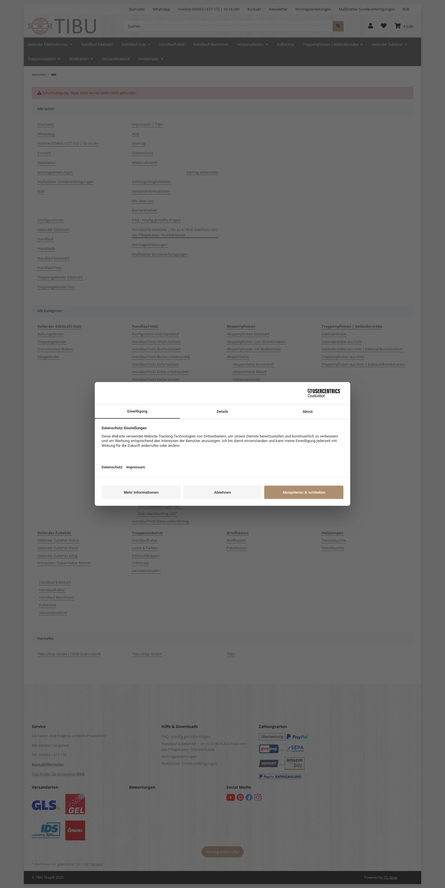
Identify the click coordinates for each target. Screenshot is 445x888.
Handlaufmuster (146, 468)
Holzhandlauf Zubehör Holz (155, 483)
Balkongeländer (50, 333)
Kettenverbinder (247, 379)
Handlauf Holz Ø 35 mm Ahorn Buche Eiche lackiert (175, 439)
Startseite (137, 9)
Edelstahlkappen (146, 555)
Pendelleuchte (334, 540)
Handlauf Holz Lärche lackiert (156, 409)
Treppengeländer (51, 341)
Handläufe (46, 248)
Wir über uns (143, 200)
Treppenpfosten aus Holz (343, 356)
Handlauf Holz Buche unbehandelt (161, 356)
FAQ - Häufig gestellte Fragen (156, 219)
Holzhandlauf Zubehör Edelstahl (159, 475)
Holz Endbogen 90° (154, 490)
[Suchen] (228, 26)
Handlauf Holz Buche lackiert (156, 349)
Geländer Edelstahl (53, 229)
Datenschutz (142, 152)
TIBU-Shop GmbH (147, 653)
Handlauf (45, 238)
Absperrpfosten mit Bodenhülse (254, 349)
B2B (406, 9)
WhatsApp (161, 9)
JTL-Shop (390, 877)
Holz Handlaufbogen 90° (158, 498)
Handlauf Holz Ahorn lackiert (156, 341)
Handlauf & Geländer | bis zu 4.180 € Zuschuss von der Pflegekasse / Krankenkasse (174, 232)
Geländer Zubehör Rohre (58, 540)
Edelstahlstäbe (334, 333)
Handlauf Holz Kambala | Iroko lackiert (165, 387)
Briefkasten (236, 540)
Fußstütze (47, 604)
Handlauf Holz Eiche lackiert (155, 364)
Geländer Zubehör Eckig (57, 555)
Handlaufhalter (145, 540)
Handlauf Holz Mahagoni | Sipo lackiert (165, 424)
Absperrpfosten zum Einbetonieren (256, 341)
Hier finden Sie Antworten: (58, 774)
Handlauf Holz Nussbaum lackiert (160, 432)
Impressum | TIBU (147, 124)
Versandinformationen (151, 191)
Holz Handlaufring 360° (157, 513)
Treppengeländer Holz (56, 286)
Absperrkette (238, 356)
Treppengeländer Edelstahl (60, 277)
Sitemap (139, 143)
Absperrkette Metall (249, 371)
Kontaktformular (48, 764)
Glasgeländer (48, 356)
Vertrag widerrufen (202, 172)
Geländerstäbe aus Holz (342, 341)
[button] (370, 26)
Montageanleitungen (313, 9)
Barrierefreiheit (144, 210)
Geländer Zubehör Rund (57, 547)
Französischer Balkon (55, 349)
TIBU (231, 653)
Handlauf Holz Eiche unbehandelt (160, 371)
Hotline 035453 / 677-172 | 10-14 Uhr (209, 9)
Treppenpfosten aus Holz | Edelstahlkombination (363, 364)
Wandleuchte (333, 547)
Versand (97, 864)
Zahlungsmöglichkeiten (151, 181)
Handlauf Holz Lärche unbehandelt (161, 417)
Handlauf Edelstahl (53, 258)
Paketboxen (237, 547)
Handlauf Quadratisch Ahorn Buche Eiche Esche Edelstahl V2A (172, 458)
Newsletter (278, 9)
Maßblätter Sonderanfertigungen (367, 9)
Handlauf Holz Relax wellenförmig (160, 521)
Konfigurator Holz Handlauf (155, 333)
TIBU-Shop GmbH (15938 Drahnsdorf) (68, 653)
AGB (135, 133)
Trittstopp (140, 562)
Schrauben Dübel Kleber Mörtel (63, 562)
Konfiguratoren (50, 219)
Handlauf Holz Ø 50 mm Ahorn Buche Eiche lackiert (175, 447)
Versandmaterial (53, 612)
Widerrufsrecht (144, 162)
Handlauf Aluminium (56, 597)
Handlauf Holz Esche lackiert (156, 379)
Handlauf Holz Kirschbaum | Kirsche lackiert (169, 402)
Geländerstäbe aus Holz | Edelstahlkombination (362, 349)
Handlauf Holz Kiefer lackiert (156, 394)
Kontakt (254, 9)
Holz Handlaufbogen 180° (159, 506)
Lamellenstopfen (146, 570)
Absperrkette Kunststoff (253, 364)
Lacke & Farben (145, 547)
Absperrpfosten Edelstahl (248, 333)
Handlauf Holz (49, 267)
